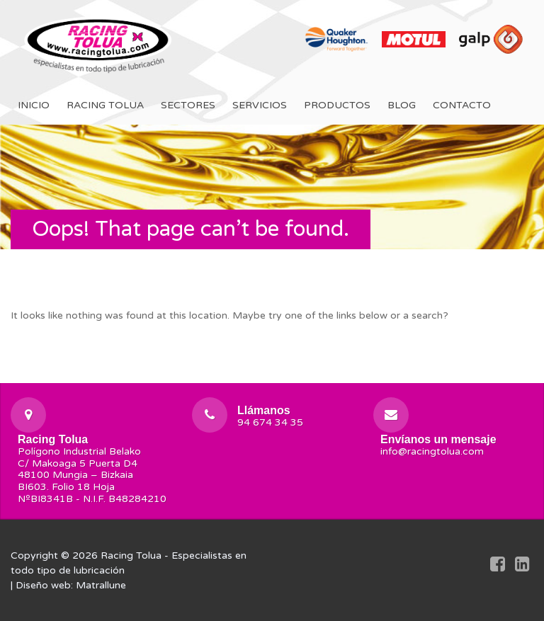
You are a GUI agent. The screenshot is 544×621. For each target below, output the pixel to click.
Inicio (34, 105)
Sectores (188, 105)
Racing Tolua (105, 105)
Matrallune (101, 585)
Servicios (259, 105)
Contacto (462, 105)
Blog (401, 105)
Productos (337, 105)
